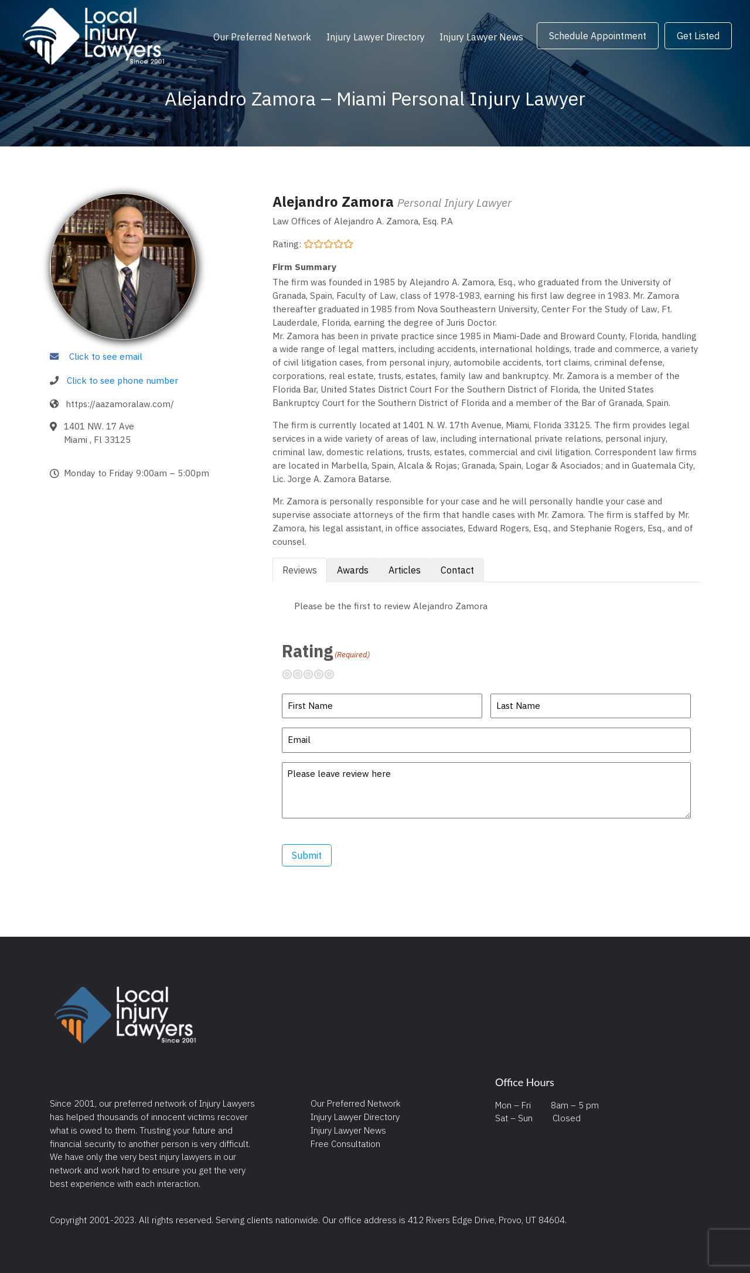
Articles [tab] (404, 570)
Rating (326, 651)
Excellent (334, 674)
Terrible (291, 674)
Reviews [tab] (299, 570)
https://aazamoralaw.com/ (120, 403)
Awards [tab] (353, 570)
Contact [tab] (457, 570)
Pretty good (323, 674)
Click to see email (105, 356)
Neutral (312, 674)
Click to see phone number (122, 380)
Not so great (302, 674)
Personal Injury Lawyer (454, 202)
